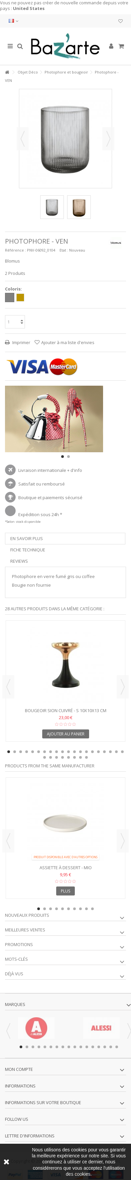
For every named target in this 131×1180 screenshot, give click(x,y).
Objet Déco (28, 72)
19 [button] (116, 751)
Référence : (15, 250)
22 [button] (50, 757)
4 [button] (26, 751)
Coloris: (14, 289)
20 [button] (122, 751)
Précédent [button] (23, 138)
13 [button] (80, 751)
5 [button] (32, 751)
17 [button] (104, 751)
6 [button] (38, 751)
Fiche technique (27, 550)
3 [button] (20, 751)
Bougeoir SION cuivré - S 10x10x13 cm (65, 710)
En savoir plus (26, 538)
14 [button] (86, 751)
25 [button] (68, 757)
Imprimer (20, 342)
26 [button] (74, 757)
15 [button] (92, 751)
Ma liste (120, 21)
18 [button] (110, 751)
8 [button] (50, 751)
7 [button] (44, 751)
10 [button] (62, 751)
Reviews (19, 561)
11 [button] (68, 751)
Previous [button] (8, 686)
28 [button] (86, 757)
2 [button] (68, 456)
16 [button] (98, 751)
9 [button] (56, 751)
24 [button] (62, 757)
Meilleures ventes (25, 930)
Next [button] (123, 686)
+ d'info (74, 470)
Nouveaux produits (27, 915)
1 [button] (62, 456)
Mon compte (19, 1069)
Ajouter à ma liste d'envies (67, 342)
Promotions (19, 944)
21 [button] (44, 757)
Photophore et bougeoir (66, 72)
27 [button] (80, 757)
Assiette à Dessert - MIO (66, 868)
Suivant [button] (108, 138)
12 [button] (74, 751)
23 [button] (56, 757)
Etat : (64, 250)
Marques (15, 1004)
